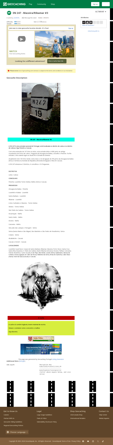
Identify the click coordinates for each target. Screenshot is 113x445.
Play (30, 4)
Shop (53, 4)
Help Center (103, 415)
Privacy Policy (75, 441)
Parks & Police (42, 418)
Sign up (95, 4)
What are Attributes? (88, 25)
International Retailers (77, 418)
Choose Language (17, 432)
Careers (6, 415)
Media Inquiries (104, 418)
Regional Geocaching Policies (13, 425)
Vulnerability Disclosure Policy (47, 422)
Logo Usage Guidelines (44, 415)
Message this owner (31, 18)
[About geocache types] (9, 12)
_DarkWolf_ (16, 18)
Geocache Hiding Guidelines (13, 422)
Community (41, 4)
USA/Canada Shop (76, 415)
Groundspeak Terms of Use (61, 441)
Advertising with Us (93, 31)
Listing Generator (58, 359)
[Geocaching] (14, 4)
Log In (106, 4)
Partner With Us (9, 418)
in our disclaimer (67, 71)
